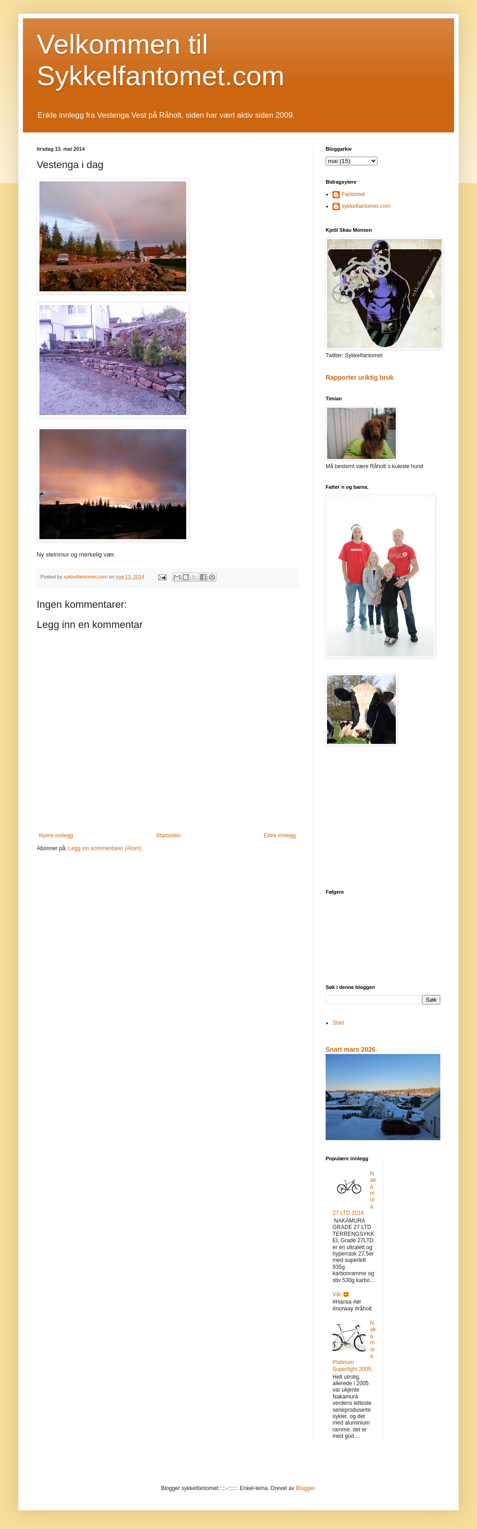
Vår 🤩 (341, 1294)
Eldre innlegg (280, 835)
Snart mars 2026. (351, 1049)
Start (338, 1023)
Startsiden (168, 835)
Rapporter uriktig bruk (360, 377)
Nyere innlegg (56, 835)
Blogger (305, 1488)
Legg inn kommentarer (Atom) (104, 848)
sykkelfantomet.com (366, 206)
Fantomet (353, 194)
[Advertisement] (383, 818)
